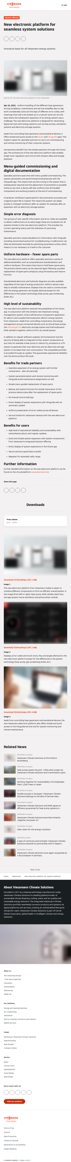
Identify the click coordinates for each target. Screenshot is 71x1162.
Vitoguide (52, 137)
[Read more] (35, 758)
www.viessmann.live (40, 472)
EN (65, 5)
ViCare (41, 137)
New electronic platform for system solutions (42, 876)
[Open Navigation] (67, 5)
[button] (36, 870)
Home (6, 876)
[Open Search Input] (58, 5)
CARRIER (27, 1160)
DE (62, 5)
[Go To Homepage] (14, 5)
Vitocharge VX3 (14, 327)
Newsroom (16, 876)
